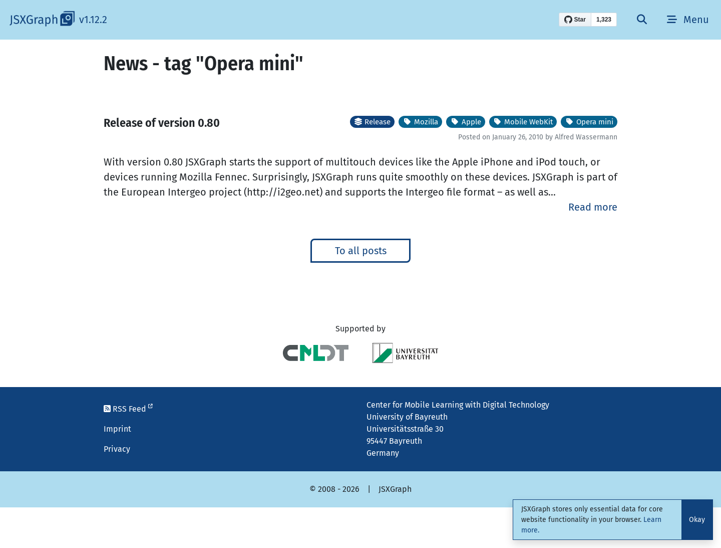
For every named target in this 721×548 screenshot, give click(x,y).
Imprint (117, 429)
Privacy (117, 449)
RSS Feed (128, 409)
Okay (697, 519)
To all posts (361, 251)
